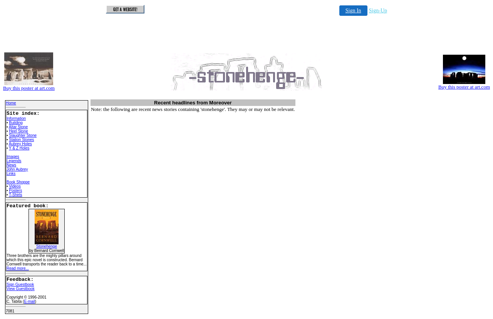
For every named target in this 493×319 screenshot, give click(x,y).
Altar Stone (18, 127)
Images (13, 156)
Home (11, 103)
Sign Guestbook (20, 284)
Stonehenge (47, 244)
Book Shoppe (18, 182)
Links (11, 173)
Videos (14, 186)
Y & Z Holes (19, 148)
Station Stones (21, 140)
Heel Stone (18, 131)
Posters (15, 190)
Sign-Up (378, 10)
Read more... (18, 268)
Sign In (353, 10)
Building (16, 123)
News (11, 165)
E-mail (29, 301)
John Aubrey (17, 169)
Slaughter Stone (23, 135)
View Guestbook (21, 289)
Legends (14, 161)
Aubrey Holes (20, 144)
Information (16, 118)
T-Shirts (15, 195)
